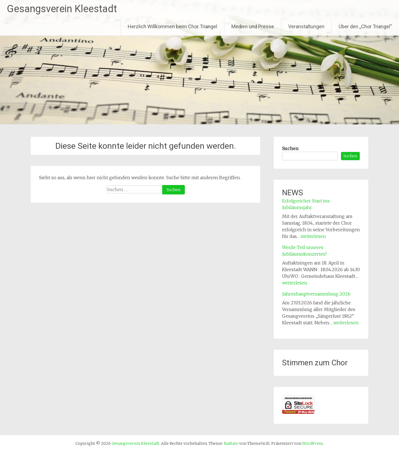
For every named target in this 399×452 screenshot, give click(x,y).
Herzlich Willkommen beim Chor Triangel (172, 26)
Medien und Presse (252, 26)
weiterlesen (313, 236)
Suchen (290, 148)
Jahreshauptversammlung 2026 (316, 294)
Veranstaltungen (306, 26)
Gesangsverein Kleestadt (62, 9)
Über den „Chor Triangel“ (365, 26)
